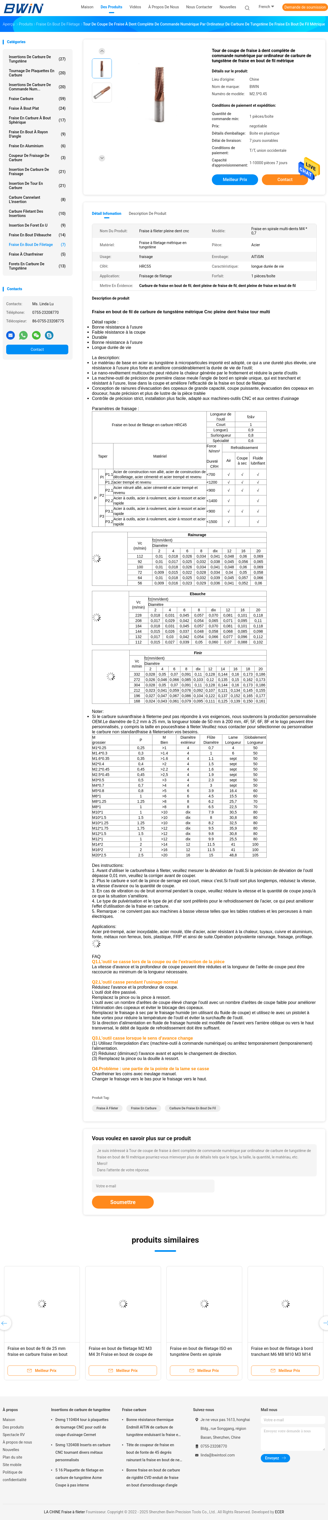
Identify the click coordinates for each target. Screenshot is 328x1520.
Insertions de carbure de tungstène (37, 59)
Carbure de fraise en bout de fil (192, 1108)
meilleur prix (235, 179)
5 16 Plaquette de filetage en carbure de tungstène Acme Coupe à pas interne (79, 1477)
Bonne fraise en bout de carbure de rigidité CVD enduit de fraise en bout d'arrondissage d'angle (153, 1477)
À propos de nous (17, 1442)
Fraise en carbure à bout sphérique (37, 120)
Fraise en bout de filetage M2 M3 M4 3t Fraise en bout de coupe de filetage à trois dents (121, 1354)
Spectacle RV (14, 1435)
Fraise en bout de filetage (37, 244)
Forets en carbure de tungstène (37, 266)
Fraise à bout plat (37, 108)
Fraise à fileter (107, 1108)
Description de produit (147, 213)
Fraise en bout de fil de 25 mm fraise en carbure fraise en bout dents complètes (37, 1354)
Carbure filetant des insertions (37, 213)
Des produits (13, 1427)
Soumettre (123, 1202)
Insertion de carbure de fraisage (37, 171)
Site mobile (12, 1465)
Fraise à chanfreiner (37, 254)
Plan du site (12, 1457)
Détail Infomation (106, 213)
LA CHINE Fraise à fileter (64, 1512)
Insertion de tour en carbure (37, 185)
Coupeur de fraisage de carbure (37, 157)
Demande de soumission (305, 7)
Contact (37, 349)
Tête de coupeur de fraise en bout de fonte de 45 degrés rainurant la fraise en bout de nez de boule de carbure (153, 1453)
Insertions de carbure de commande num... (37, 87)
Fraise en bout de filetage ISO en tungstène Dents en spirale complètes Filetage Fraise (201, 1354)
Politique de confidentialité (14, 1476)
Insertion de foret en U (37, 225)
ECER (279, 1512)
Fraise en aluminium (37, 146)
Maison (9, 1420)
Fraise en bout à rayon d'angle (37, 134)
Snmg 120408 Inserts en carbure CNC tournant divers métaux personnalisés (82, 1452)
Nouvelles (11, 1450)
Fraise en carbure (143, 1108)
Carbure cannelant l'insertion (37, 199)
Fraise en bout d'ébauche (37, 235)
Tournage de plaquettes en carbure (37, 73)
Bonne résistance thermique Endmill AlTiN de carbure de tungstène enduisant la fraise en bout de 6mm (153, 1428)
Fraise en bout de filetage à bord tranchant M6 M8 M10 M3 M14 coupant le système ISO (282, 1354)
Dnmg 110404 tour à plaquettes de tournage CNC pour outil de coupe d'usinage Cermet (82, 1427)
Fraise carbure (37, 98)
